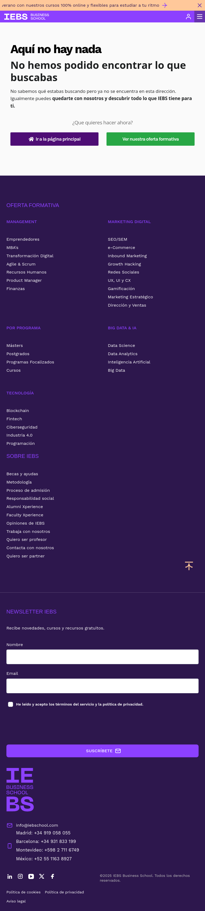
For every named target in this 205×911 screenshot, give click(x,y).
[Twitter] (41, 877)
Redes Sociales (123, 272)
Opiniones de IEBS (25, 523)
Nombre (14, 644)
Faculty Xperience (24, 514)
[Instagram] (20, 877)
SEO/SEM (117, 239)
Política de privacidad (64, 892)
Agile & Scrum (21, 264)
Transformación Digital (29, 255)
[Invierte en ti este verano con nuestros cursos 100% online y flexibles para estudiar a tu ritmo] (97, 7)
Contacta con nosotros (30, 547)
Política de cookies (23, 892)
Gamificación (121, 288)
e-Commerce (121, 247)
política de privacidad (122, 704)
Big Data (116, 370)
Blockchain (17, 410)
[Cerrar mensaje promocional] (199, 5)
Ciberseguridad (22, 427)
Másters (14, 345)
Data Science (121, 345)
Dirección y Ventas (127, 305)
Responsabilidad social (30, 498)
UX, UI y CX (119, 280)
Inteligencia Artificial (129, 362)
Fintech (14, 418)
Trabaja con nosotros (28, 531)
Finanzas (15, 288)
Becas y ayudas (22, 473)
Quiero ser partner (25, 556)
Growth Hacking (124, 264)
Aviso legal (16, 901)
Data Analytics (122, 353)
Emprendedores (23, 239)
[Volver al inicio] (26, 17)
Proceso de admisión (28, 490)
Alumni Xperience (24, 506)
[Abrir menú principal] (199, 16)
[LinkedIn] (9, 877)
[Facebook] (52, 877)
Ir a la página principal (55, 139)
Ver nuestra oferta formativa (151, 139)
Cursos (13, 370)
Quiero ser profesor (26, 539)
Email (12, 673)
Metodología (19, 482)
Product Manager (24, 280)
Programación (20, 443)
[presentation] (47, 726)
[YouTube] (31, 877)
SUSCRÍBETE (103, 751)
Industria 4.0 (19, 435)
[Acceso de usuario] (188, 16)
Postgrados (17, 353)
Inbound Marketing (127, 255)
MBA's (12, 247)
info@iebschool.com (32, 825)
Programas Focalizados (30, 362)
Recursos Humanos (26, 272)
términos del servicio (75, 704)
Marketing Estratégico (130, 296)
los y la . (79, 704)
